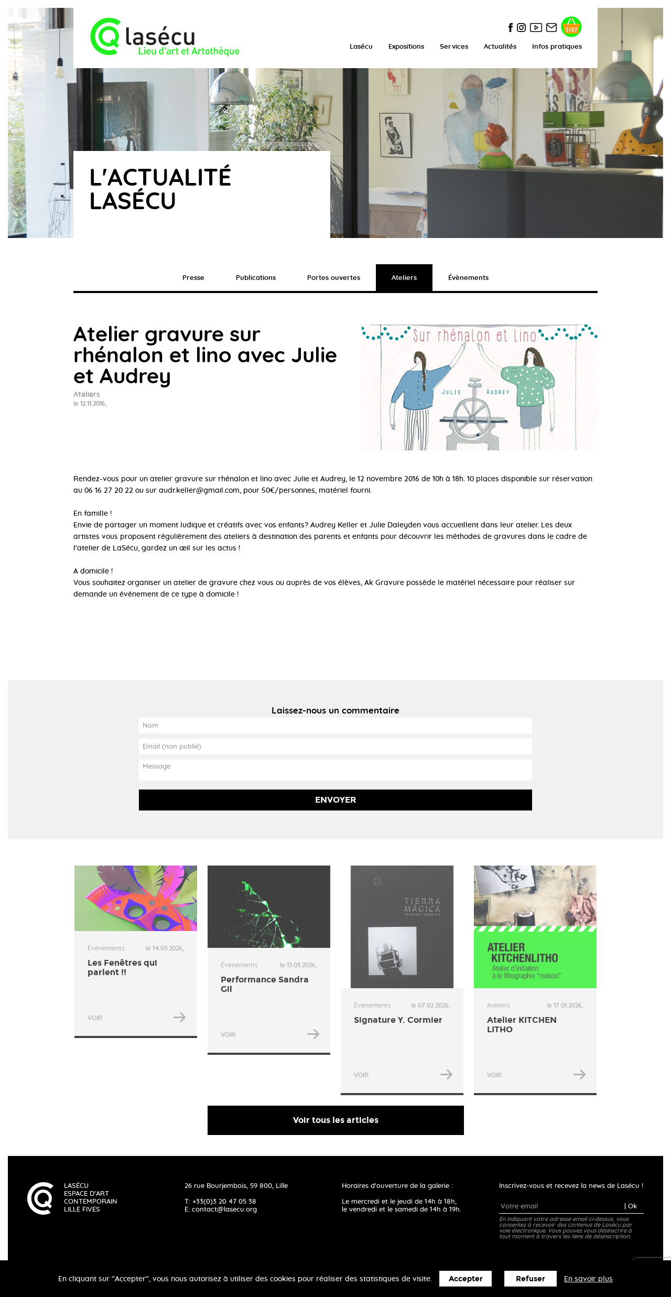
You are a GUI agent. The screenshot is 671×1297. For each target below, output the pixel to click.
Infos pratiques (557, 47)
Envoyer (335, 800)
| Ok (630, 1206)
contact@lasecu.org (224, 1209)
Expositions (406, 47)
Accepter (466, 1278)
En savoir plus (588, 1279)
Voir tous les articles (335, 1120)
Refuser (530, 1278)
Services (454, 47)
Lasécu (361, 47)
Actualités (500, 47)
